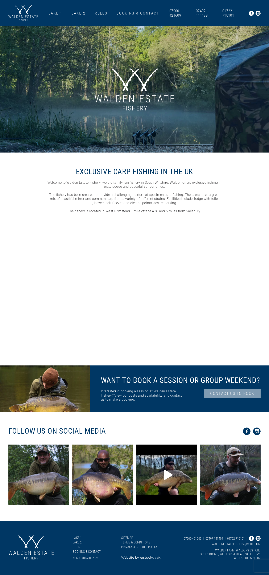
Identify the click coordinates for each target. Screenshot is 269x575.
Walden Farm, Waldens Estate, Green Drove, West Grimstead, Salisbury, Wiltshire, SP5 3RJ (230, 554)
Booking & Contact (137, 13)
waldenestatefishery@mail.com (236, 544)
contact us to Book (232, 393)
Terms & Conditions (135, 542)
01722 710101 (228, 13)
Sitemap (127, 538)
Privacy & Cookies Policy (139, 547)
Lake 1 (55, 13)
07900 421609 (175, 13)
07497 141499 (202, 13)
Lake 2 (79, 13)
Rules (101, 13)
